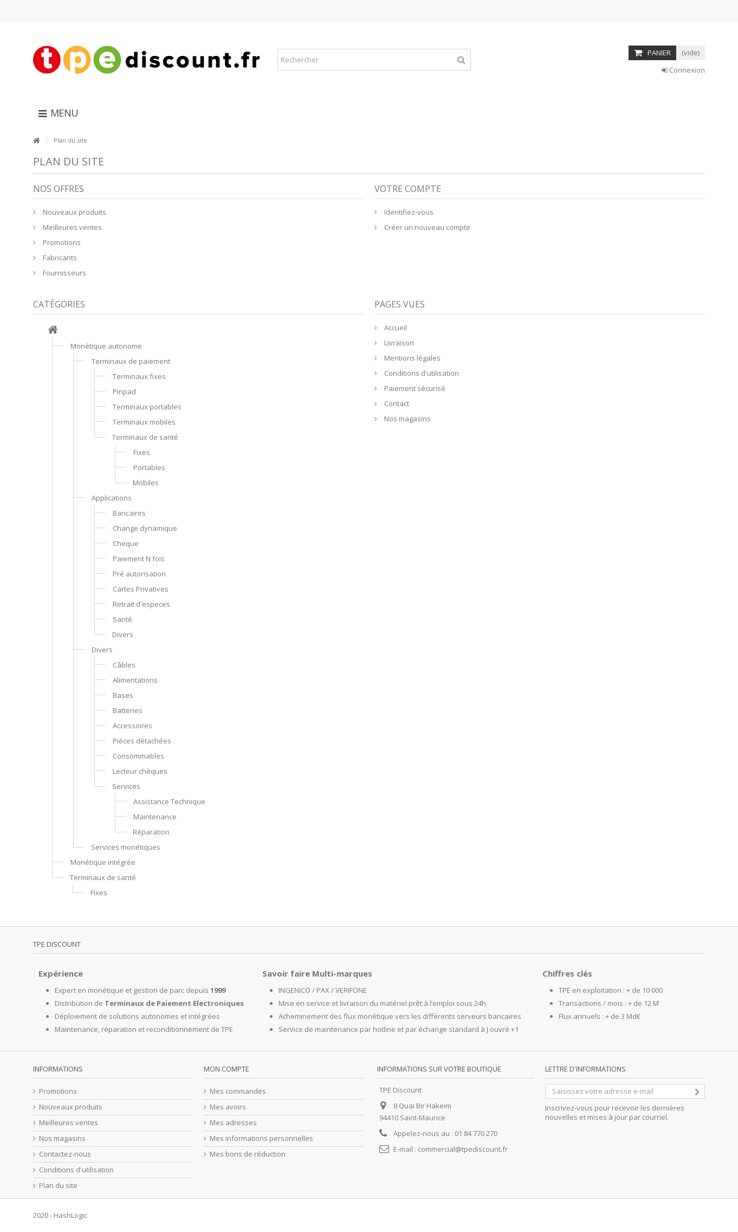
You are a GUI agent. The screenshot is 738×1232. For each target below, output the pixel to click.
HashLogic (70, 1215)
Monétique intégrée (102, 862)
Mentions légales (412, 358)
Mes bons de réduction (248, 1154)
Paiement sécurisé (414, 388)
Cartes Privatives (141, 589)
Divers (122, 634)
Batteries (128, 710)
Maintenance (155, 817)
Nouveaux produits (73, 212)
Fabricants (59, 257)
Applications (112, 498)
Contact (396, 403)
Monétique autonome (106, 346)
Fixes (141, 452)
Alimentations (135, 680)
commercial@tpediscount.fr (463, 1149)
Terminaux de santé (145, 437)
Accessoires (132, 725)
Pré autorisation (139, 574)
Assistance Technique (169, 801)
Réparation (151, 832)
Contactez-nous (65, 1154)
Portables (149, 467)
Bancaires (129, 513)
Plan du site (58, 1185)
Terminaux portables (147, 407)
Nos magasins (407, 419)
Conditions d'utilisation (421, 373)
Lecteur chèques (140, 771)
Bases (123, 695)
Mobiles (146, 482)
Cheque (126, 543)
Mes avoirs (228, 1107)
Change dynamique (145, 528)
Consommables (138, 756)
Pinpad (124, 391)
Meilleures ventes (71, 227)
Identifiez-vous (408, 212)
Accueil (395, 327)
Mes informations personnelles (261, 1138)
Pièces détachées (142, 741)
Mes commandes (238, 1091)
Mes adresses (233, 1122)
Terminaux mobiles (144, 422)
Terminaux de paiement (131, 361)
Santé (122, 619)
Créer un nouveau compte (426, 227)
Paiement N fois (139, 558)
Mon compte (226, 1069)
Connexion (683, 70)
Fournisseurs (63, 273)
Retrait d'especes (141, 604)
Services (126, 786)
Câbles (124, 665)
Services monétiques (125, 847)
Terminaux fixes (139, 376)
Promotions (61, 242)
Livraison (398, 343)
